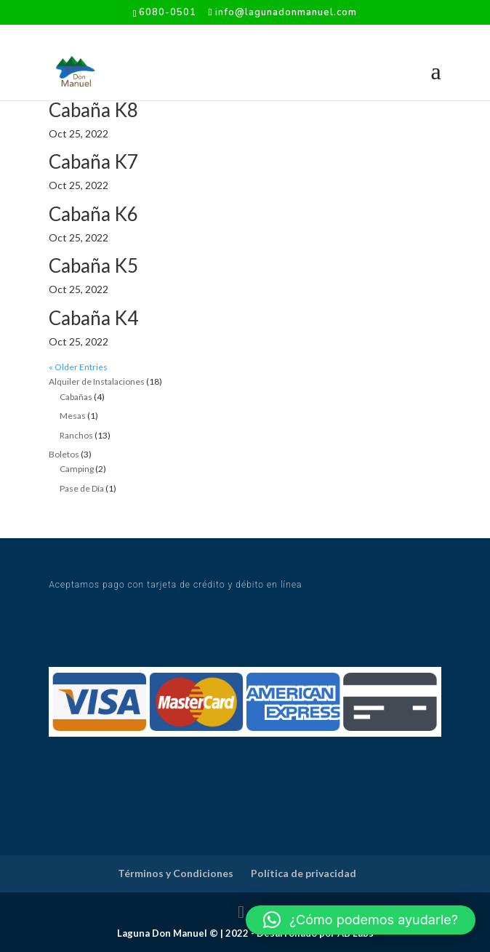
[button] (360, 920)
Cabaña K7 (93, 161)
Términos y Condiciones (175, 873)
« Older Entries (78, 366)
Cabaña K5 (93, 265)
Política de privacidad (303, 873)
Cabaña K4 (93, 317)
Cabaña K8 (93, 109)
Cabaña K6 (93, 213)
